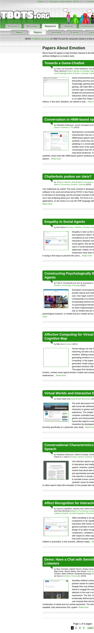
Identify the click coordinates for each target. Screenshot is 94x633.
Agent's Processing (62, 184)
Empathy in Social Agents (64, 221)
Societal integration (77, 513)
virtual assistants (66, 1)
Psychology (66, 285)
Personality (75, 576)
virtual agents (54, 1)
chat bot (76, 1)
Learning (84, 73)
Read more (56, 159)
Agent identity (73, 71)
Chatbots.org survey (41, 39)
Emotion (76, 73)
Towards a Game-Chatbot (64, 63)
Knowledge (84, 71)
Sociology (76, 285)
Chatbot (40, 1)
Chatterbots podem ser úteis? (67, 176)
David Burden (76, 399)
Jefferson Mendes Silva (66, 182)
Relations (78, 227)
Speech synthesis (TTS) (63, 127)
